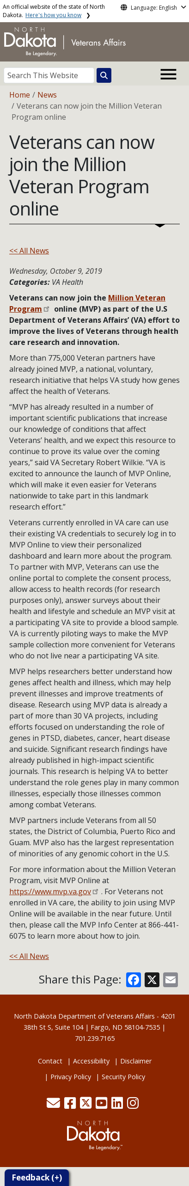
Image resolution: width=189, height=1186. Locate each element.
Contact (50, 1061)
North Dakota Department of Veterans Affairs (84, 1016)
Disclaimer (136, 1061)
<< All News (29, 251)
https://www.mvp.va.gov (50, 891)
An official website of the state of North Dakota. (54, 11)
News (47, 95)
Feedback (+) (37, 1177)
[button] (54, 1105)
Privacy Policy (70, 1076)
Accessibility (91, 1061)
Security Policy (123, 1076)
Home (19, 95)
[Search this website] (104, 75)
